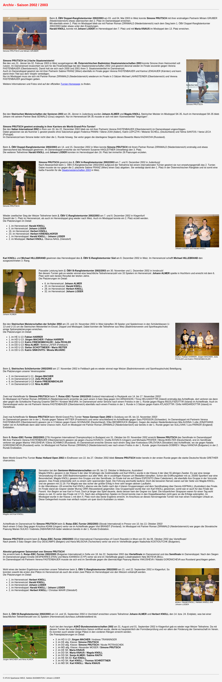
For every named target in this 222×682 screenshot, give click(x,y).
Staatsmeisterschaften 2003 (76, 170)
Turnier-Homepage (70, 84)
